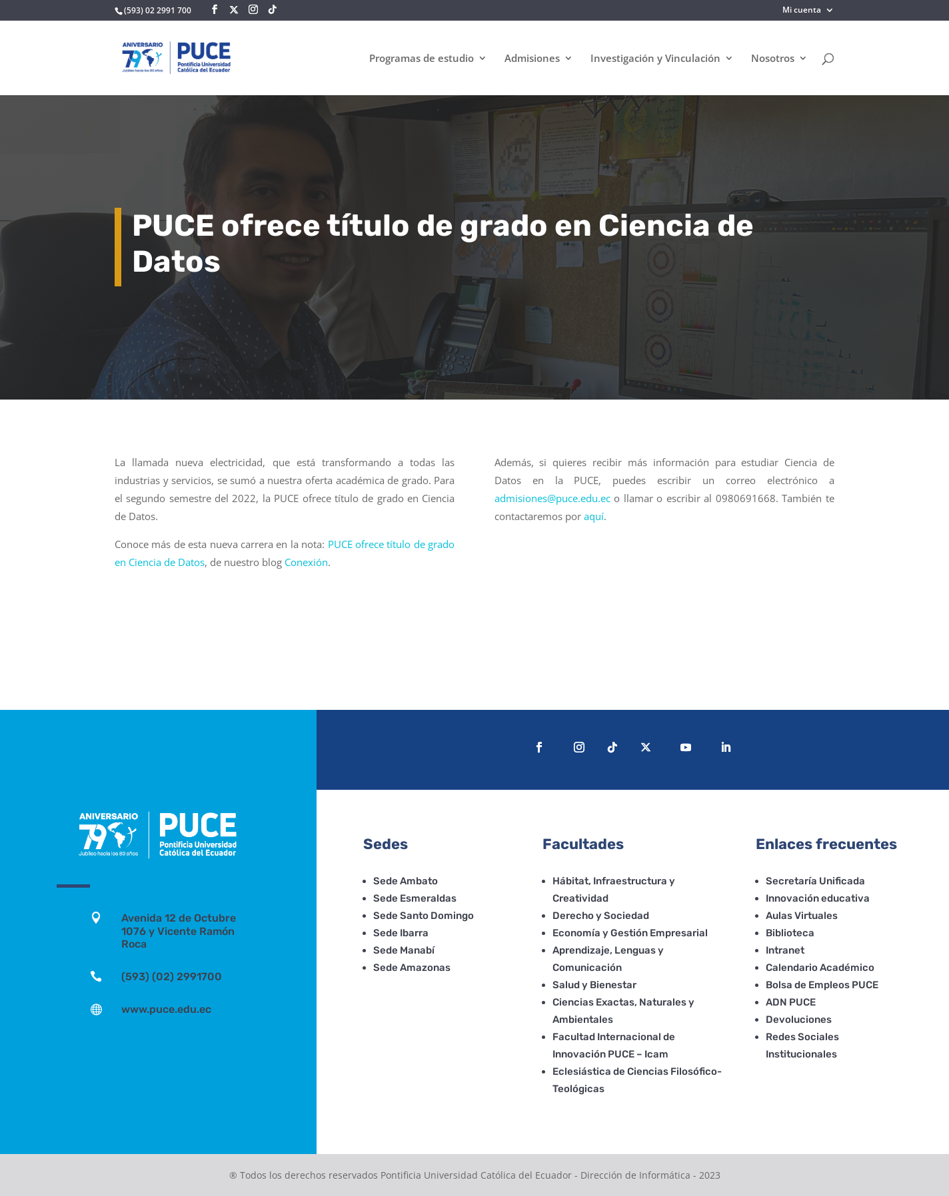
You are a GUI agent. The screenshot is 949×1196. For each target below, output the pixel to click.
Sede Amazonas (412, 968)
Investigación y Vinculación (655, 59)
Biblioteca (790, 933)
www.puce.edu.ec (166, 1009)
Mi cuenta (801, 10)
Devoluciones (799, 1020)
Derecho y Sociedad (600, 916)
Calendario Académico (820, 968)
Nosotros (772, 59)
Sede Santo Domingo (423, 916)
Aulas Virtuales (802, 916)
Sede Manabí (404, 950)
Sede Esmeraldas (415, 898)
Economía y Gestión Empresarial (630, 933)
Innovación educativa (818, 898)
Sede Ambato (405, 881)
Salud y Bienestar (594, 985)
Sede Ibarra (401, 933)
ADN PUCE (791, 1002)
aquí (594, 516)
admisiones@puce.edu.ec (552, 498)
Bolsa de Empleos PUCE (822, 985)
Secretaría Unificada (815, 881)
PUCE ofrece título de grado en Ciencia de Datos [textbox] (446, 243)
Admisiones (532, 59)
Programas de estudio (421, 59)
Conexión (306, 562)
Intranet (785, 950)
